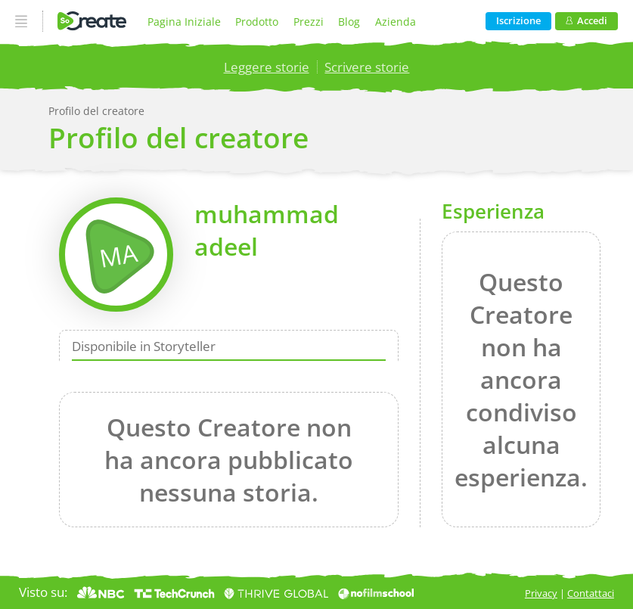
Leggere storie (266, 67)
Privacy (541, 593)
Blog (349, 21)
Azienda (395, 21)
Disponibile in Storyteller (144, 345)
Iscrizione (518, 20)
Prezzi (308, 21)
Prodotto (256, 21)
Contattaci (590, 593)
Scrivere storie (366, 67)
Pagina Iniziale (184, 21)
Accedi (587, 20)
